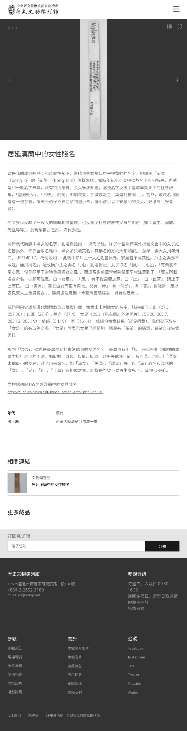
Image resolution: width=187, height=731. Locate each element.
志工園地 (15, 714)
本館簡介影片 (79, 648)
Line (131, 665)
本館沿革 (75, 657)
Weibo (133, 691)
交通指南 (15, 674)
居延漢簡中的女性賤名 (52, 484)
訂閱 (162, 546)
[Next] (177, 80)
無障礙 (35, 714)
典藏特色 (75, 665)
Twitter (134, 674)
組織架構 (75, 683)
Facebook (136, 648)
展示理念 (75, 674)
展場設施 (15, 683)
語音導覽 (15, 665)
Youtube (135, 683)
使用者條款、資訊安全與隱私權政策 (76, 714)
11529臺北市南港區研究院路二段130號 (44, 584)
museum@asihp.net (25, 594)
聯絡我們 (75, 691)
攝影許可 (15, 691)
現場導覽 (15, 657)
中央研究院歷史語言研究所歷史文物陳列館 (35, 10)
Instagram (137, 657)
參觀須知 (15, 648)
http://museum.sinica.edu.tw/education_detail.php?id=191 (64, 392)
